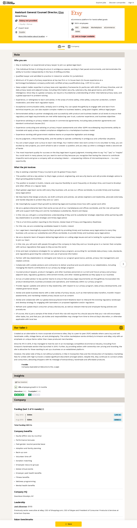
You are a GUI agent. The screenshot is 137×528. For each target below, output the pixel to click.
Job (61, 46)
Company (73, 46)
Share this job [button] (21, 511)
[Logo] (9, 2)
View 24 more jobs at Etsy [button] (41, 511)
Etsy (61, 12)
